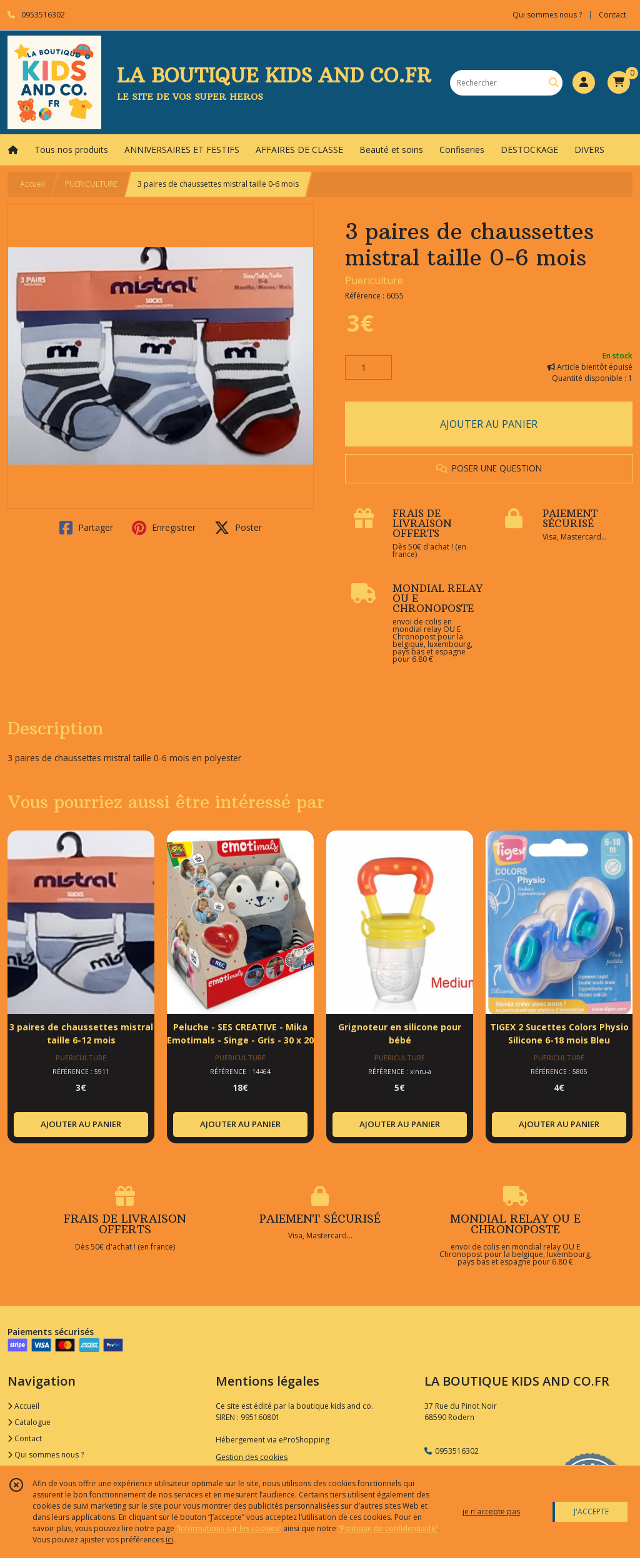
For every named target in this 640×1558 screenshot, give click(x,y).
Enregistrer (164, 527)
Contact (612, 14)
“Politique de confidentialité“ (388, 1528)
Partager (86, 527)
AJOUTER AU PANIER (489, 424)
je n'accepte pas (491, 1511)
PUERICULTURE (91, 184)
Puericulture (374, 280)
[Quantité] (368, 367)
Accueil (32, 184)
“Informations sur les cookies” (228, 1528)
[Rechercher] (554, 83)
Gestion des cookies (252, 1457)
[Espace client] (584, 82)
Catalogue (29, 1422)
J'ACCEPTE (591, 1511)
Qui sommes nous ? (46, 1454)
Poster (238, 527)
